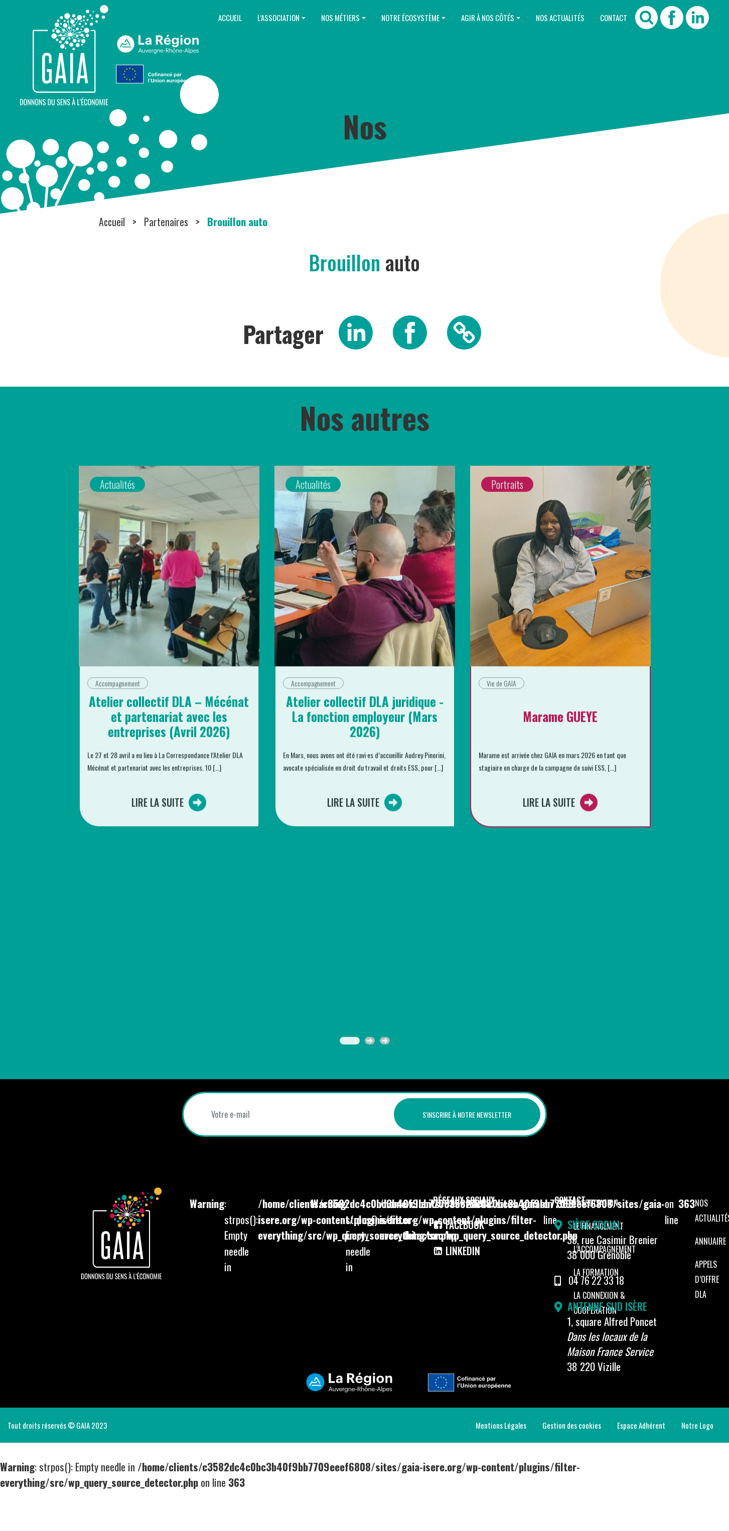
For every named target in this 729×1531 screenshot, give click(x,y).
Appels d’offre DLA (707, 1320)
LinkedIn (457, 1291)
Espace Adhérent (641, 1465)
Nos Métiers (312, 17)
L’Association (243, 17)
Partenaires (167, 262)
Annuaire (710, 1282)
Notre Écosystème (388, 17)
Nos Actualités (550, 17)
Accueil (189, 17)
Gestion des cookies (571, 1465)
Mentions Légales (501, 1465)
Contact (610, 17)
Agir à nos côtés (471, 17)
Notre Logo (697, 1465)
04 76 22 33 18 (598, 1321)
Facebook (460, 1265)
